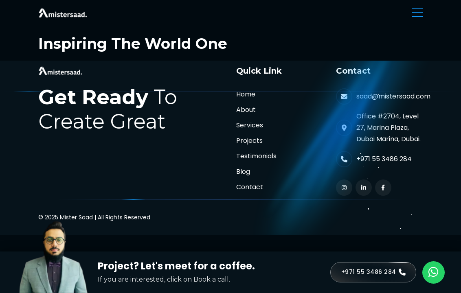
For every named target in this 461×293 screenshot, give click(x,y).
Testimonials (256, 156)
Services (249, 125)
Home (245, 94)
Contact (249, 187)
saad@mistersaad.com (393, 96)
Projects (249, 140)
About (246, 109)
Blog (243, 171)
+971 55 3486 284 (384, 159)
